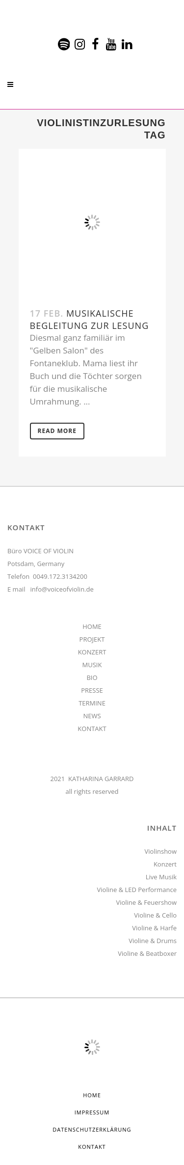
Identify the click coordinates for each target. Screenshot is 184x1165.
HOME (92, 626)
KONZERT (92, 652)
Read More (57, 431)
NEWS (92, 715)
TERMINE (92, 703)
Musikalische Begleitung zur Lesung (89, 319)
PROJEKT (92, 639)
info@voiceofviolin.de (62, 589)
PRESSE (92, 690)
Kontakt (91, 1146)
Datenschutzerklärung (92, 1129)
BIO (91, 677)
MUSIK (92, 664)
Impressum (92, 1112)
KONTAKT (92, 728)
